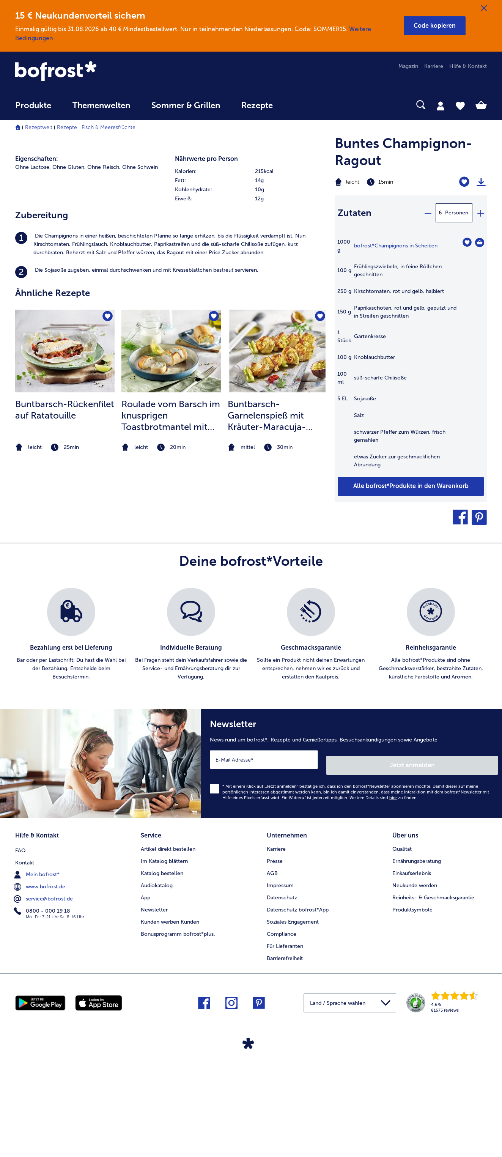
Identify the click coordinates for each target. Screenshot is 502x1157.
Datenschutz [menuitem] (282, 1005)
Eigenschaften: (36, 345)
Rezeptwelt (38, 127)
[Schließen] (484, 8)
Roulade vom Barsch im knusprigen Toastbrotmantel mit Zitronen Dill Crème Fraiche (170, 603)
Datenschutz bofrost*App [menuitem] (298, 1017)
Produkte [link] (33, 105)
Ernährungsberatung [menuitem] (416, 969)
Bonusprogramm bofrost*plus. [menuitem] (178, 1042)
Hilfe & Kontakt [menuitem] (468, 66)
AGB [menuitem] (272, 981)
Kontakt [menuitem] (24, 969)
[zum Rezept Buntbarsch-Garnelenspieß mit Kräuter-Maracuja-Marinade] (277, 537)
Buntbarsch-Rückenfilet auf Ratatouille (64, 597)
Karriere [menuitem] (433, 66)
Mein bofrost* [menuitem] (37, 981)
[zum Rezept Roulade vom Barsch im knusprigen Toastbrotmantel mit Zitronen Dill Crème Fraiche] (171, 537)
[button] (435, 25)
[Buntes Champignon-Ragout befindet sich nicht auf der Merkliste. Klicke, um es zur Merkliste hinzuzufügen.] (464, 181)
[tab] (440, 105)
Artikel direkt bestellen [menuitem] (168, 957)
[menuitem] (33, 109)
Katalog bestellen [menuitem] (162, 981)
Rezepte (67, 127)
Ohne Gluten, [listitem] (69, 354)
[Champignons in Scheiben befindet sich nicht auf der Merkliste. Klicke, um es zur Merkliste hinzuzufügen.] (467, 242)
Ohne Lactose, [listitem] (33, 354)
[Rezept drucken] (481, 182)
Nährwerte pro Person (206, 345)
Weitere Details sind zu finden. (383, 908)
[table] (411, 357)
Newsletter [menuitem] (154, 1017)
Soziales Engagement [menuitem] (293, 1029)
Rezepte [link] (257, 105)
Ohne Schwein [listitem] (140, 354)
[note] (65, 634)
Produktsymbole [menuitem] (412, 1017)
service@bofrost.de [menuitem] (44, 1005)
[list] (251, 751)
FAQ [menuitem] (20, 957)
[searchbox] (299, 105)
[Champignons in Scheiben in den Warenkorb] (479, 242)
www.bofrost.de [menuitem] (40, 993)
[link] (86, 71)
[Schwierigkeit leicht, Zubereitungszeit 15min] (384, 182)
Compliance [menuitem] (281, 1042)
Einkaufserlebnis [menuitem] (411, 981)
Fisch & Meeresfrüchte (108, 127)
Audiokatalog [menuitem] (157, 993)
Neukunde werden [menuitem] (414, 993)
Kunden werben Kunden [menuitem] (170, 1029)
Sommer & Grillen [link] (185, 105)
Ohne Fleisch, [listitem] (104, 354)
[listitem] (171, 431)
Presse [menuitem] (275, 969)
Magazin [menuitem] (408, 66)
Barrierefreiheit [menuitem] (285, 1066)
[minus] (427, 212)
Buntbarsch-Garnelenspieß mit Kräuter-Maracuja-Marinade (267, 603)
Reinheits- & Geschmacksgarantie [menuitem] (433, 1005)
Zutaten (354, 212)
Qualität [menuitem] (402, 957)
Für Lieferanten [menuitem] (285, 1054)
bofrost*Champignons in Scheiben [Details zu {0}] (395, 245)
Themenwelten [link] (101, 105)
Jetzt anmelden (465, 875)
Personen (456, 212)
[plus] (480, 212)
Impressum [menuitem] (280, 993)
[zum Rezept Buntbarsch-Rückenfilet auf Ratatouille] (65, 537)
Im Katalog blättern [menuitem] (164, 969)
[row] (251, 358)
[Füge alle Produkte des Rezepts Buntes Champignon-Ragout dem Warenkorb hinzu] (411, 486)
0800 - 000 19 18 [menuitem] (42, 1017)
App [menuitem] (145, 1005)
